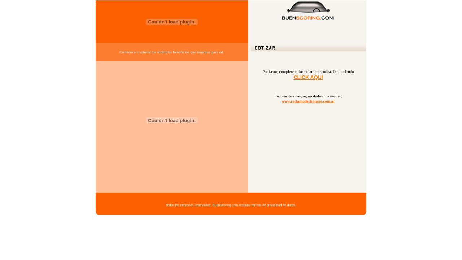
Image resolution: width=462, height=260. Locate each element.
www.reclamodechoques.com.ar (308, 101)
